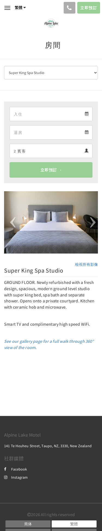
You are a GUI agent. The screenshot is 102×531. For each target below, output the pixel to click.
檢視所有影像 (86, 264)
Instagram (16, 477)
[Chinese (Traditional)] (74, 523)
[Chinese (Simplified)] (28, 523)
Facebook (15, 469)
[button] (11, 222)
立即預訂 (49, 170)
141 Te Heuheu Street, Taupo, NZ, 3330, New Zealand (48, 445)
